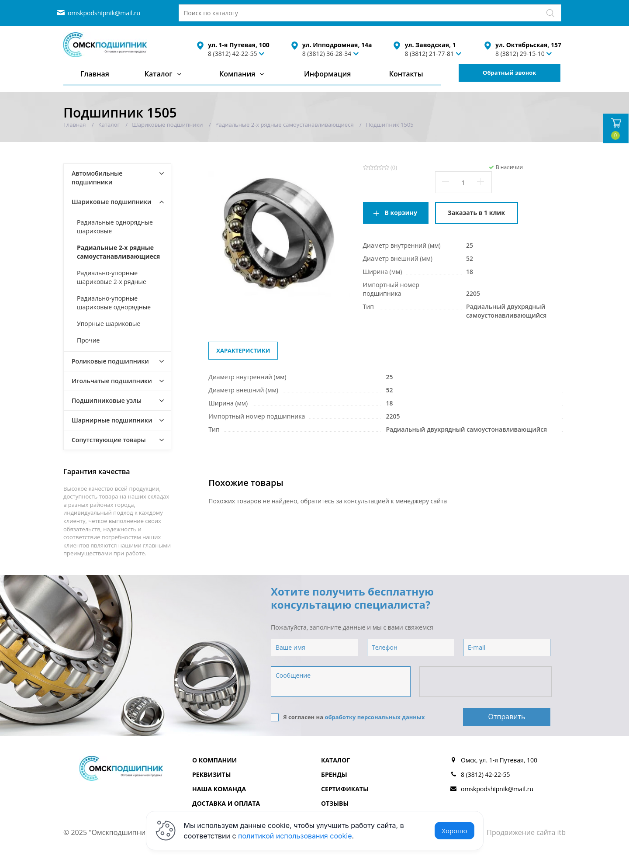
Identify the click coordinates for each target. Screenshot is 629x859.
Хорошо (454, 830)
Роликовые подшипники (110, 361)
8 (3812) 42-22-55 (232, 53)
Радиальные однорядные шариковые (115, 226)
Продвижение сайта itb (526, 832)
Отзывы (335, 803)
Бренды (334, 774)
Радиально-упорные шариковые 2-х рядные (111, 277)
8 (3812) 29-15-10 (520, 53)
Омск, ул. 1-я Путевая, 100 (499, 760)
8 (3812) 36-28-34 (327, 53)
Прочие (88, 340)
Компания (237, 74)
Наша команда (219, 789)
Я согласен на (348, 717)
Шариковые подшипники (112, 201)
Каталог (159, 74)
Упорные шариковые (108, 323)
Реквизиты (211, 774)
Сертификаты (345, 789)
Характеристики (243, 350)
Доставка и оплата (226, 803)
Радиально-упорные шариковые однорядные (114, 302)
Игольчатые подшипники (112, 381)
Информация (327, 74)
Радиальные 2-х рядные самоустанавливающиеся (118, 251)
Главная (94, 74)
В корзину (401, 212)
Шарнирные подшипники (112, 420)
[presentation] (486, 682)
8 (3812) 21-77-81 (429, 53)
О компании (214, 760)
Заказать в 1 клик (476, 212)
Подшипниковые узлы (107, 400)
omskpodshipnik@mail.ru (104, 13)
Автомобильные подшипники (97, 177)
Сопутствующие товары (109, 440)
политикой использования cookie (295, 835)
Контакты (406, 74)
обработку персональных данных (375, 717)
